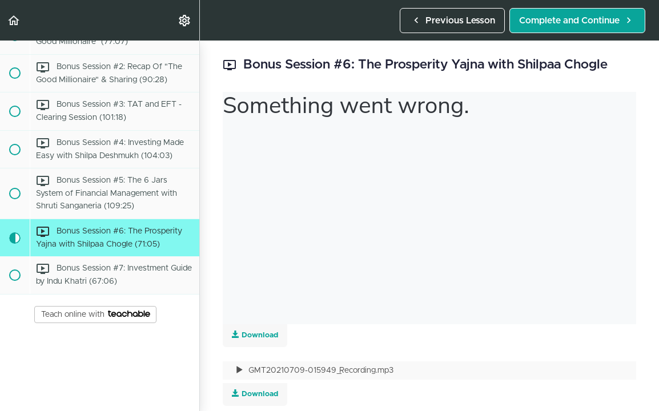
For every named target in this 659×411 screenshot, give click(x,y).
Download (255, 393)
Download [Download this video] (255, 335)
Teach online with (95, 315)
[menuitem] (185, 20)
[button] (14, 20)
